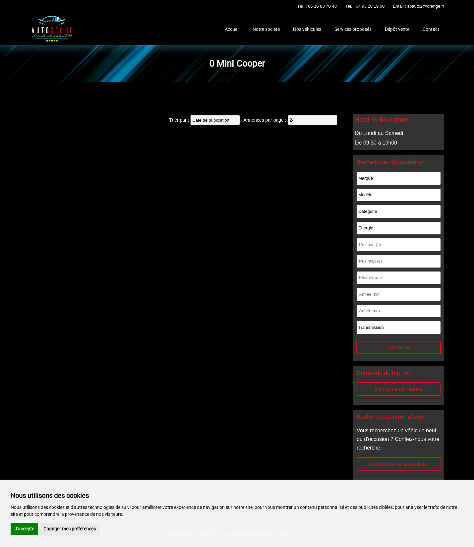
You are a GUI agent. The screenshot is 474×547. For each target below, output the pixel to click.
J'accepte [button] (24, 528)
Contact (431, 29)
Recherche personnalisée (399, 464)
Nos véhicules (307, 29)
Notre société (266, 29)
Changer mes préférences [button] (69, 528)
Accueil (232, 29)
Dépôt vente (397, 29)
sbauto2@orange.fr (425, 6)
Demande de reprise (399, 389)
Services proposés (353, 29)
